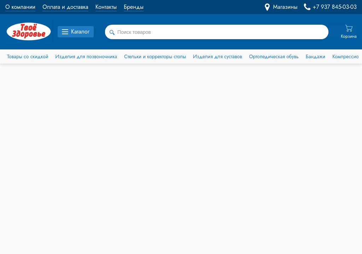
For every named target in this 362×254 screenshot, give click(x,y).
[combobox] (216, 32)
